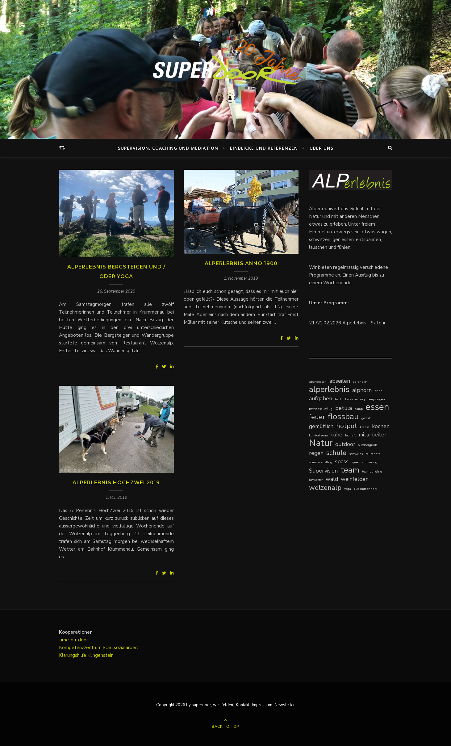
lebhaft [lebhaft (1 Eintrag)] (350, 435)
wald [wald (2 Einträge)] (332, 479)
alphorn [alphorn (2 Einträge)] (362, 390)
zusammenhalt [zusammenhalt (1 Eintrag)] (365, 488)
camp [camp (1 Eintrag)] (359, 408)
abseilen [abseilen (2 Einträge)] (339, 381)
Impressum (262, 705)
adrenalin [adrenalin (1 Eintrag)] (360, 381)
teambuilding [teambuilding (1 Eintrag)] (372, 471)
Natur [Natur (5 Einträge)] (320, 443)
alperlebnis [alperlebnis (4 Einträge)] (329, 389)
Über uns (321, 148)
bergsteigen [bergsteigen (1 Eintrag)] (376, 399)
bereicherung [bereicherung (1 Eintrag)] (355, 399)
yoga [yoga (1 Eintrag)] (347, 488)
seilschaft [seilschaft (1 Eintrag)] (372, 454)
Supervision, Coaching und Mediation (168, 148)
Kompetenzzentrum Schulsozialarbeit (98, 647)
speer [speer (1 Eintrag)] (355, 462)
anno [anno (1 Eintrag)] (378, 391)
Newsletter (285, 705)
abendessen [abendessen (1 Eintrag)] (318, 381)
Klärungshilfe (73, 655)
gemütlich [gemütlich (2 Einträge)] (321, 426)
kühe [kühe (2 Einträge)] (336, 434)
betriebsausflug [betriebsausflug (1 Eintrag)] (320, 408)
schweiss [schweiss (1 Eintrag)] (356, 454)
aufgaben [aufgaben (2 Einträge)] (320, 398)
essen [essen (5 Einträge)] (377, 407)
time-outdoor (73, 640)
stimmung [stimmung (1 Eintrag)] (369, 462)
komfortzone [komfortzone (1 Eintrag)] (318, 435)
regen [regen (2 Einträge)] (316, 453)
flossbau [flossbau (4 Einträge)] (343, 416)
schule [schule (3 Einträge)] (336, 452)
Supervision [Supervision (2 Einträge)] (323, 470)
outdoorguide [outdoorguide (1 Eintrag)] (368, 445)
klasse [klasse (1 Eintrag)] (364, 427)
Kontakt (242, 705)
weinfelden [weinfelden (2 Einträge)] (355, 479)
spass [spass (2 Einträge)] (342, 461)
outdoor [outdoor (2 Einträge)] (345, 444)
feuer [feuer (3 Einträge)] (317, 417)
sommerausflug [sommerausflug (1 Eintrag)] (320, 462)
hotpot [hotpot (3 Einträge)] (346, 426)
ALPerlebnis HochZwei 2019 (116, 483)
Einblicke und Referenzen (264, 148)
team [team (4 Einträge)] (349, 470)
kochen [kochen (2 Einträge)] (381, 426)
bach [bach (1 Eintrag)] (338, 399)
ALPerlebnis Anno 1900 (241, 263)
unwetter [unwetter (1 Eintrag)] (316, 479)
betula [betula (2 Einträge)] (343, 408)
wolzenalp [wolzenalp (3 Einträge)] (325, 487)
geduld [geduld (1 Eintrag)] (366, 418)
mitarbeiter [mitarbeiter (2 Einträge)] (372, 434)
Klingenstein (100, 655)
